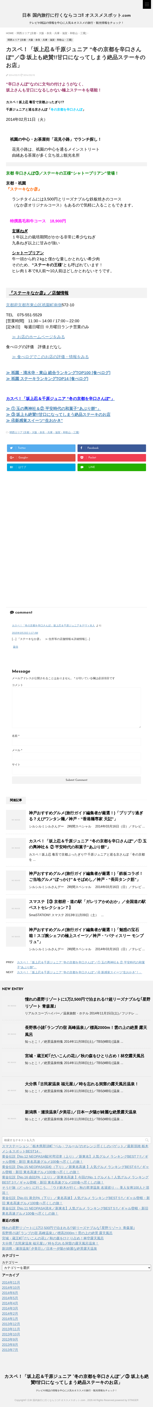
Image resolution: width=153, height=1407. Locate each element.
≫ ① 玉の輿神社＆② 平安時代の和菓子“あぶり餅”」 (53, 408)
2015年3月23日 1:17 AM (25, 633)
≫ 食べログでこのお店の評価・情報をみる (50, 357)
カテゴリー (10, 1262)
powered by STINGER (126, 1400)
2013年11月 (11, 1329)
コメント (17, 685)
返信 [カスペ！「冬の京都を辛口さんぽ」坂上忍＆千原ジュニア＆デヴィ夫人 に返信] (15, 646)
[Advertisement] (39, 512)
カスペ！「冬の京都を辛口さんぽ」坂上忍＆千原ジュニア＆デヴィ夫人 (53, 625)
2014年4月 (10, 1303)
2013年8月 (10, 1345)
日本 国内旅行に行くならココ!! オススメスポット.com (76, 15)
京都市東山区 (30, 305)
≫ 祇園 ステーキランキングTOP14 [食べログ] (47, 378)
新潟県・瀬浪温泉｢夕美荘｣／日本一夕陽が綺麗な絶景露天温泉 (80, 1112)
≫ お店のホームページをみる (38, 337)
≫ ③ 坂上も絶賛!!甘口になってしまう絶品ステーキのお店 (58, 414)
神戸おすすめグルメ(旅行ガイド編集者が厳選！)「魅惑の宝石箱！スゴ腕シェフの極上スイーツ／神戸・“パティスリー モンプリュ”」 (86, 936)
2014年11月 (11, 1282)
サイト (16, 764)
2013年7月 (10, 1350)
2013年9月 (10, 1339)
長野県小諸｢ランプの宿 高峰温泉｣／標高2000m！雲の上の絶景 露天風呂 (57, 1233)
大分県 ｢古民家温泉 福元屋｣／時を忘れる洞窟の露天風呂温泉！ (82, 1084)
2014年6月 (10, 1293)
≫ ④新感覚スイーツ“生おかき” (34, 420)
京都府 (12, 305)
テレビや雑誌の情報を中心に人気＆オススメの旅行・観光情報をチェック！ (76, 1390)
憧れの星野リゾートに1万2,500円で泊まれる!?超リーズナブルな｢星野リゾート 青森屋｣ (68, 1228)
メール (17, 750)
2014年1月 (10, 1319)
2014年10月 (11, 1288)
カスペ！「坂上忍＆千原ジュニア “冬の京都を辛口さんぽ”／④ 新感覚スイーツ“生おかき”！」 (79, 972)
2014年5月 (10, 1298)
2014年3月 (10, 1308)
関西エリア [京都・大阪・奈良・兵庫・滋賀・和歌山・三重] (44, 432)
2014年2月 (10, 1314)
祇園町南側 (52, 305)
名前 (15, 735)
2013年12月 (11, 1324)
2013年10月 (11, 1334)
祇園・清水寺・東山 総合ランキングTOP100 (61, 372)
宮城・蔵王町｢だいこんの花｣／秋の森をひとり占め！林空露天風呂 (84, 1056)
